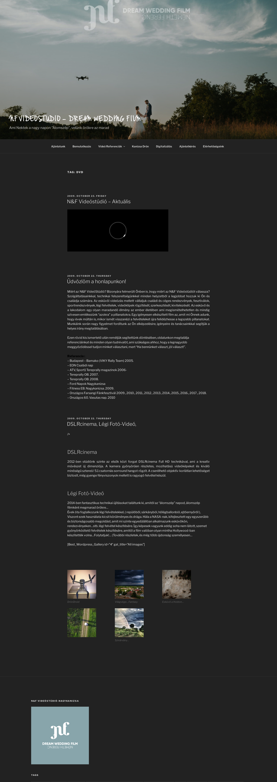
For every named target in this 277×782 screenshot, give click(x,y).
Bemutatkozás (82, 146)
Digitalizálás (164, 146)
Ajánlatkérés (187, 146)
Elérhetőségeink (213, 146)
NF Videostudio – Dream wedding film (75, 120)
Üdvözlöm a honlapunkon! (96, 281)
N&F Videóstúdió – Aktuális (99, 201)
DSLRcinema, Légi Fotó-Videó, (101, 424)
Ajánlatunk (58, 146)
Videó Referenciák (112, 146)
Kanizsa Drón (140, 146)
